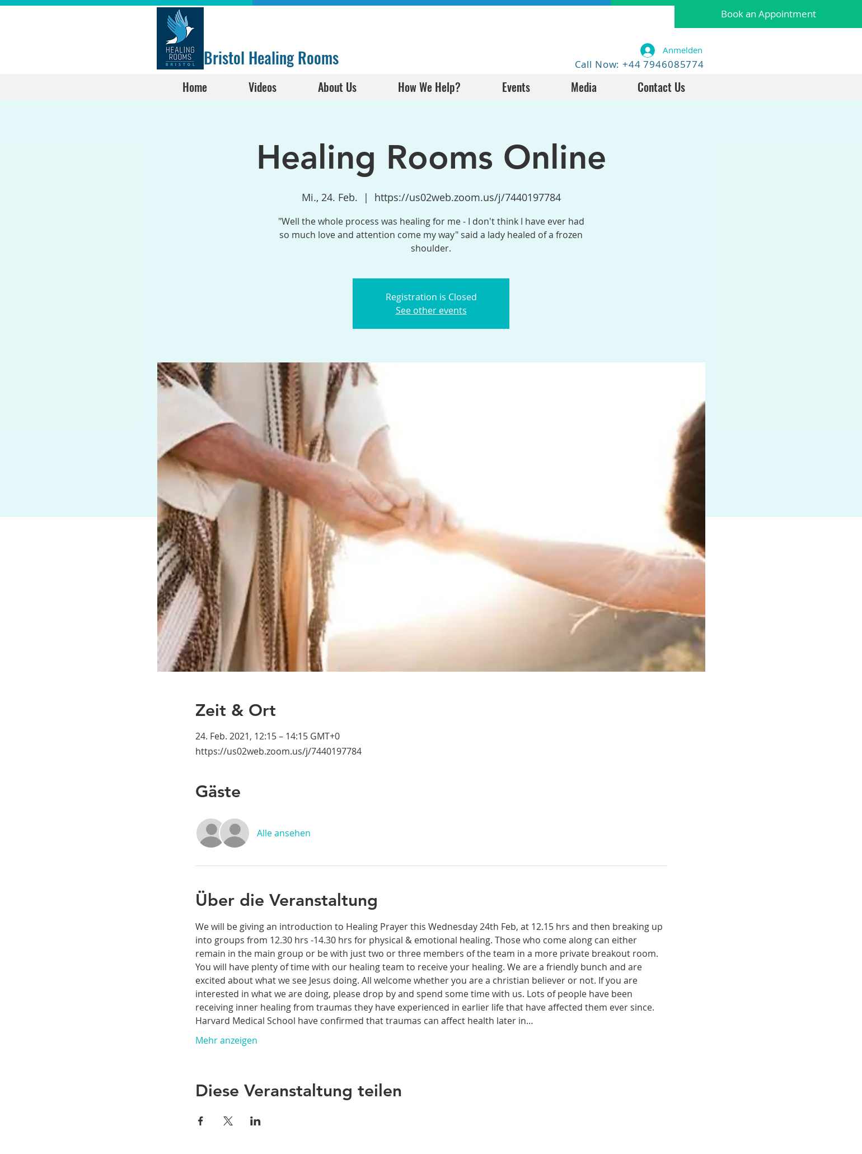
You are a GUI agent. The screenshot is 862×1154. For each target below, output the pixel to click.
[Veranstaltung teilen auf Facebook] (200, 1120)
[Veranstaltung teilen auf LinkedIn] (255, 1120)
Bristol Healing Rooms (271, 57)
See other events (431, 310)
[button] (768, 14)
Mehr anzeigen (226, 1040)
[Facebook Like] (238, 20)
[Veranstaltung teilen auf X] (228, 1120)
